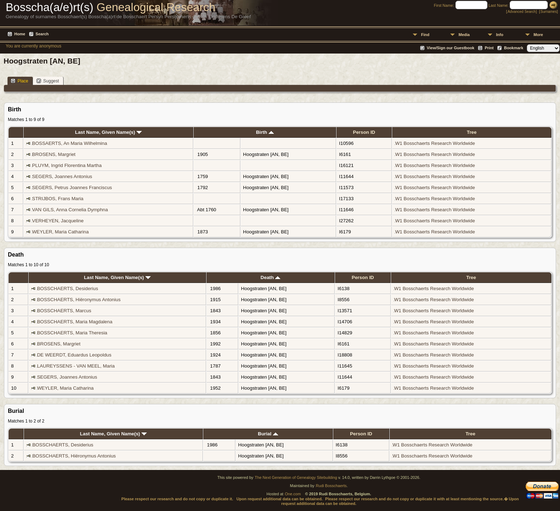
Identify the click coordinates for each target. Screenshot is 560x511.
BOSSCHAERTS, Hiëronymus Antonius (79, 299)
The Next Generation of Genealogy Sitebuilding (296, 477)
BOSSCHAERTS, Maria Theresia (72, 332)
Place (19, 81)
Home (19, 34)
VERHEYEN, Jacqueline (58, 220)
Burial (268, 433)
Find (425, 34)
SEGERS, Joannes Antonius (62, 176)
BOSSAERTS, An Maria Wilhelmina (69, 143)
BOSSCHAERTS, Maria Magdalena (74, 321)
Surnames (548, 12)
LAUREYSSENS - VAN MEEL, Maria (76, 366)
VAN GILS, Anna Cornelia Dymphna (70, 209)
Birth (265, 132)
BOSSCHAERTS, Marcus (64, 310)
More (538, 34)
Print (489, 48)
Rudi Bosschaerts (331, 486)
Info (499, 34)
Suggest (47, 81)
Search (42, 34)
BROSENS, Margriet (53, 154)
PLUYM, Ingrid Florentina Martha (67, 165)
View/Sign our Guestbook (450, 48)
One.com (293, 494)
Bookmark (513, 48)
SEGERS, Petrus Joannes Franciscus (72, 187)
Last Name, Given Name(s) (108, 132)
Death (271, 277)
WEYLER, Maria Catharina (60, 231)
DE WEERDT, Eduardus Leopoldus (74, 355)
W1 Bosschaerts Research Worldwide (435, 143)
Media (464, 34)
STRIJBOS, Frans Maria (58, 198)
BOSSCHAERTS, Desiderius (67, 288)
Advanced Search (522, 12)
